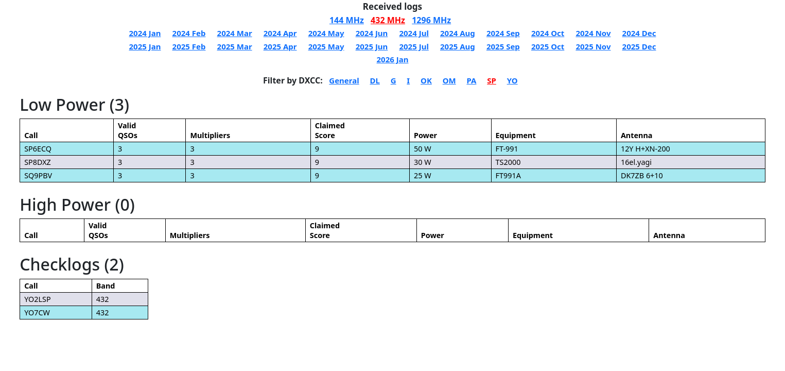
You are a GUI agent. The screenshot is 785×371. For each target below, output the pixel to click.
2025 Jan (145, 46)
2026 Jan (393, 59)
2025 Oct (547, 46)
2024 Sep (503, 33)
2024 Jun (372, 33)
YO (512, 80)
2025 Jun (372, 46)
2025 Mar (234, 46)
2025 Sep (503, 46)
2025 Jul (413, 46)
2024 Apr (280, 33)
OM (449, 80)
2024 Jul (413, 33)
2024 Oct (547, 33)
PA (471, 80)
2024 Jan (145, 33)
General (344, 80)
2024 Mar (234, 33)
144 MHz (346, 20)
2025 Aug (457, 46)
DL (374, 80)
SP (491, 80)
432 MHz (388, 20)
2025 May (326, 46)
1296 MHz (431, 20)
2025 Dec (639, 46)
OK (426, 80)
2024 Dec (639, 33)
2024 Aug (457, 33)
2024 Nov (592, 33)
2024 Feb (189, 33)
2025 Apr (280, 46)
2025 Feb (189, 46)
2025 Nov (592, 46)
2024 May (326, 33)
